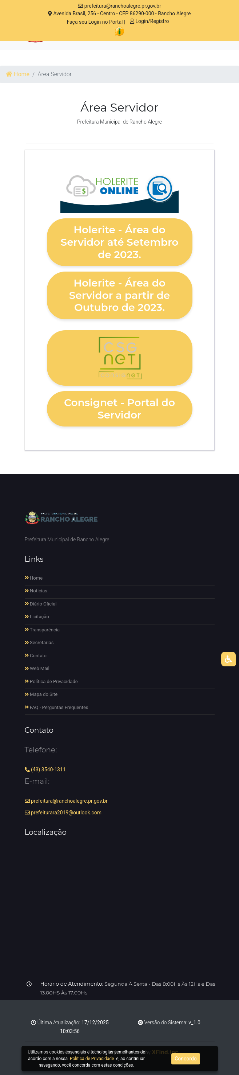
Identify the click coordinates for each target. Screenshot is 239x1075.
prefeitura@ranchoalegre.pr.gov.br (119, 6)
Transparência (42, 629)
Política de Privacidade (51, 681)
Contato (36, 655)
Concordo (186, 1059)
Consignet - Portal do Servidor (119, 408)
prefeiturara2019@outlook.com (63, 812)
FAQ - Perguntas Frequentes (56, 707)
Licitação (37, 616)
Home (17, 74)
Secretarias (39, 642)
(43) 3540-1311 (45, 769)
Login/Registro (149, 21)
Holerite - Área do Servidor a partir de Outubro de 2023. (119, 295)
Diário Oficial (41, 604)
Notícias (36, 590)
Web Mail (37, 668)
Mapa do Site (41, 694)
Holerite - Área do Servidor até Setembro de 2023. (120, 241)
